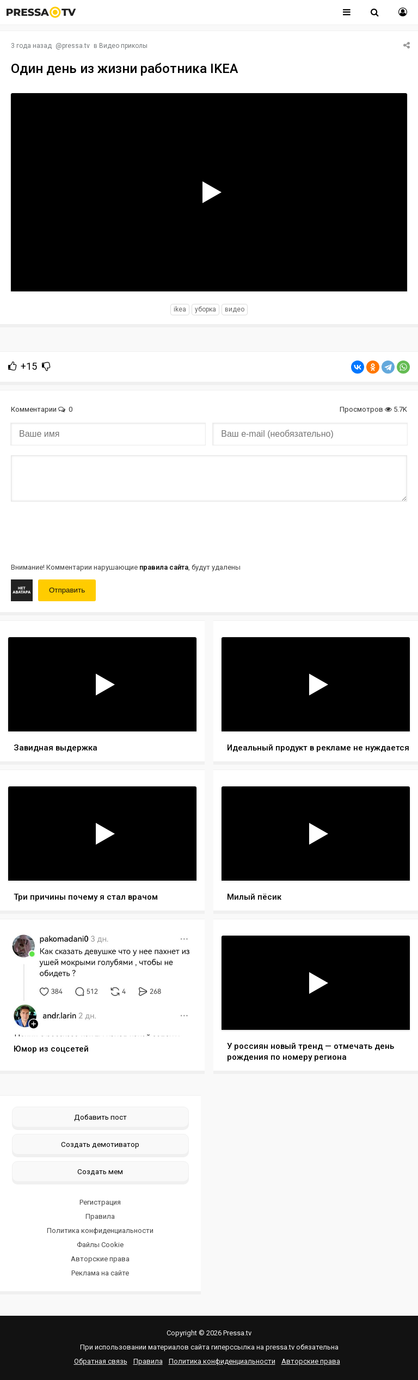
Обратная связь (100, 1361)
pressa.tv (76, 46)
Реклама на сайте (100, 1273)
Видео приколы (123, 46)
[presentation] (93, 531)
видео (234, 309)
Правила (100, 1216)
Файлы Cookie (100, 1245)
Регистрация (100, 1202)
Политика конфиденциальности (100, 1230)
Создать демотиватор (100, 1144)
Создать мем (100, 1171)
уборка (205, 309)
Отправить (67, 590)
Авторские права (100, 1259)
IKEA (180, 309)
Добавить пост (100, 1117)
